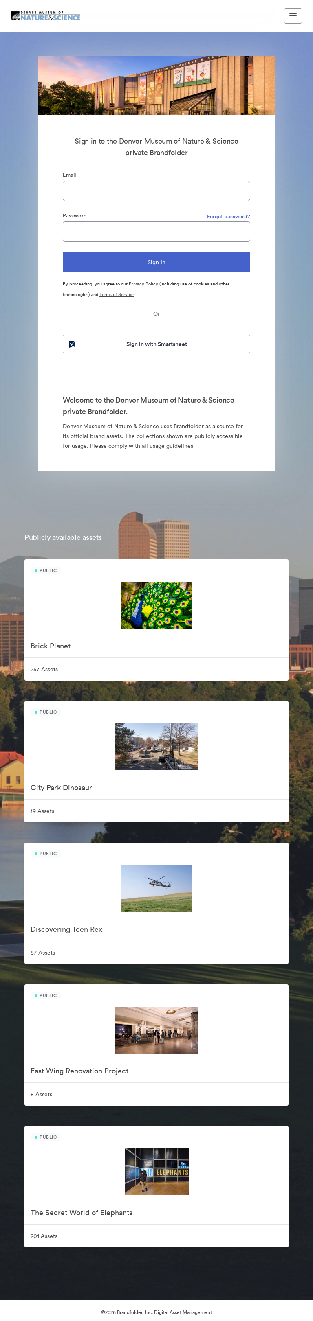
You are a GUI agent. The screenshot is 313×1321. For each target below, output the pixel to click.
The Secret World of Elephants (81, 1212)
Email (69, 174)
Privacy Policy (143, 283)
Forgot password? (228, 216)
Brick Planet (51, 646)
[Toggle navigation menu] (293, 16)
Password (75, 215)
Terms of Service (116, 294)
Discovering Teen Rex (66, 929)
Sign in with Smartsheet (127, 344)
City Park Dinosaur (61, 787)
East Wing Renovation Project (79, 1071)
